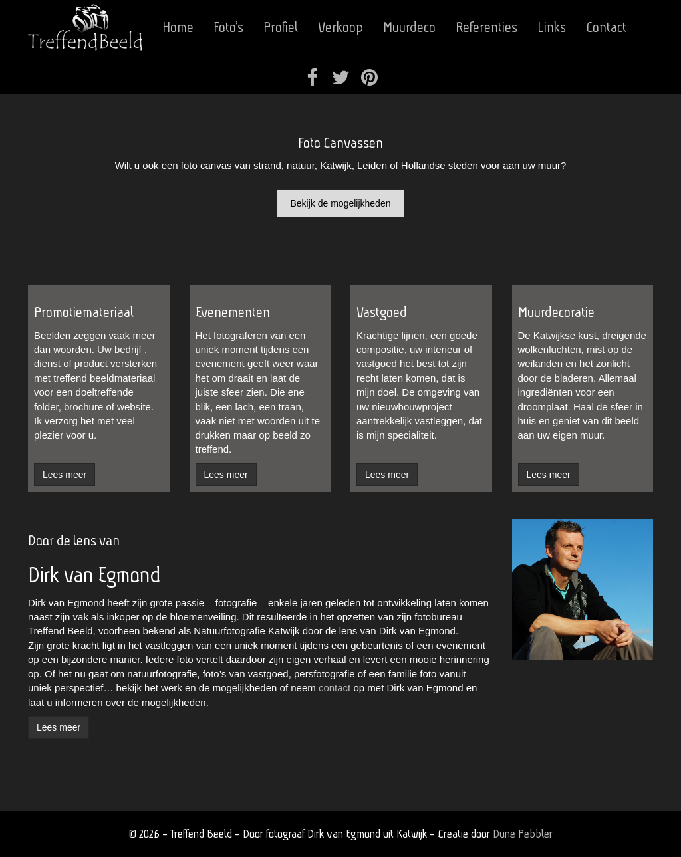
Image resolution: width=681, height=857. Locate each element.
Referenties (486, 27)
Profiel (280, 27)
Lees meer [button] (64, 474)
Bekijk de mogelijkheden (341, 203)
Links (551, 27)
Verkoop (340, 27)
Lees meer (58, 727)
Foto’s (228, 27)
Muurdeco (409, 27)
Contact (606, 27)
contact (334, 687)
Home (178, 27)
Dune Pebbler (523, 833)
